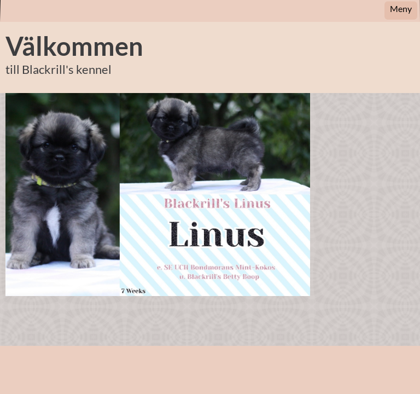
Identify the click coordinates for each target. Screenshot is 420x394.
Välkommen (74, 46)
